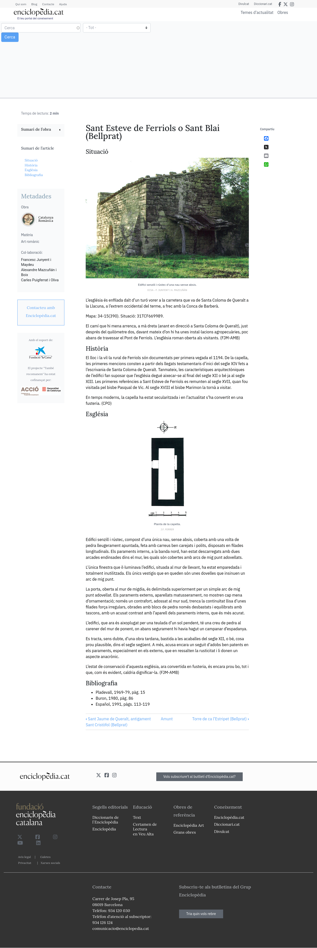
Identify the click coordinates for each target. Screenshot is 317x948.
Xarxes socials (50, 863)
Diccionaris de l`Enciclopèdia (105, 819)
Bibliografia (34, 175)
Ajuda (63, 4)
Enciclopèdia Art (189, 825)
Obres (282, 12)
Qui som (20, 4)
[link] (41, 129)
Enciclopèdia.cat (229, 817)
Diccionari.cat (263, 4)
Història (31, 165)
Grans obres (185, 832)
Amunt (167, 718)
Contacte (48, 4)
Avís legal (24, 857)
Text (137, 817)
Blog (34, 4)
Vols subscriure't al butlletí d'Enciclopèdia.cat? (199, 776)
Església (31, 170)
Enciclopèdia (104, 828)
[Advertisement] (237, 59)
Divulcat (243, 4)
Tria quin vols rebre (201, 914)
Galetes (45, 857)
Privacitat (24, 863)
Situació (31, 160)
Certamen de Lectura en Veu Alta (145, 829)
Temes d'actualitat (257, 12)
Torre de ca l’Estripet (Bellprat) (220, 718)
